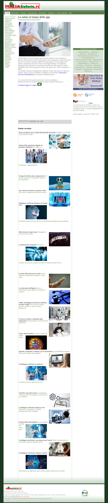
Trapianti (7, 62)
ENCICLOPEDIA (62, 13)
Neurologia (8, 49)
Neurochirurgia (83, 63)
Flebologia (8, 33)
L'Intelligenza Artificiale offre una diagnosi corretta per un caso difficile (33, 394)
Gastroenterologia (10, 35)
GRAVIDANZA (32, 13)
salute (41, 121)
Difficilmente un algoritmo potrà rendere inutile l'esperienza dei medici (42, 471)
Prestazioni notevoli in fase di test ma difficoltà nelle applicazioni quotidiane (43, 221)
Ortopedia (8, 55)
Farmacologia (9, 32)
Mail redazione (24, 496)
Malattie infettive (10, 44)
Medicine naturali (10, 47)
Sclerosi (7, 61)
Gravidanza (8, 41)
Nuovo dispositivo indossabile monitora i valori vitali (32, 275)
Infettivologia (94, 61)
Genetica (7, 36)
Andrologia (8, 20)
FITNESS (23, 13)
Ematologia (8, 29)
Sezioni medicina (10, 16)
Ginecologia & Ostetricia (83, 59)
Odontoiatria (9, 52)
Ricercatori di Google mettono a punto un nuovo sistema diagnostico (31, 306)
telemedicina (33, 121)
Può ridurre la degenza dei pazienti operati (32, 192)
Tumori (7, 64)
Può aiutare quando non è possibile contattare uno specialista (33, 177)
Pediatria (7, 56)
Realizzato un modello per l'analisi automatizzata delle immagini (30, 410)
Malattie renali (9, 45)
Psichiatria (8, 58)
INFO (70, 13)
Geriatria (7, 38)
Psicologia (8, 59)
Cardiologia (8, 23)
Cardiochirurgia (83, 52)
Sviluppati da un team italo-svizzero (32, 233)
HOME (7, 13)
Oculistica (8, 50)
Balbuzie (7, 21)
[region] (45, 102)
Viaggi (7, 67)
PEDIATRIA (42, 13)
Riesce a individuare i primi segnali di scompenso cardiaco (32, 290)
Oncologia (88, 65)
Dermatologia (9, 26)
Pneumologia (87, 69)
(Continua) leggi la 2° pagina (27, 85)
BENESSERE (15, 13)
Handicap (8, 42)
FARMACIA (51, 13)
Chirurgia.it (8, 24)
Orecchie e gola (10, 53)
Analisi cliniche (10, 18)
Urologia (7, 65)
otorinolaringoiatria (94, 67)
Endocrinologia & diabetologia (88, 56)
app (38, 121)
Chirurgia (82, 54)
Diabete (7, 27)
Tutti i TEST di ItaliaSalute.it (88, 89)
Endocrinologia (10, 30)
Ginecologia (8, 39)
